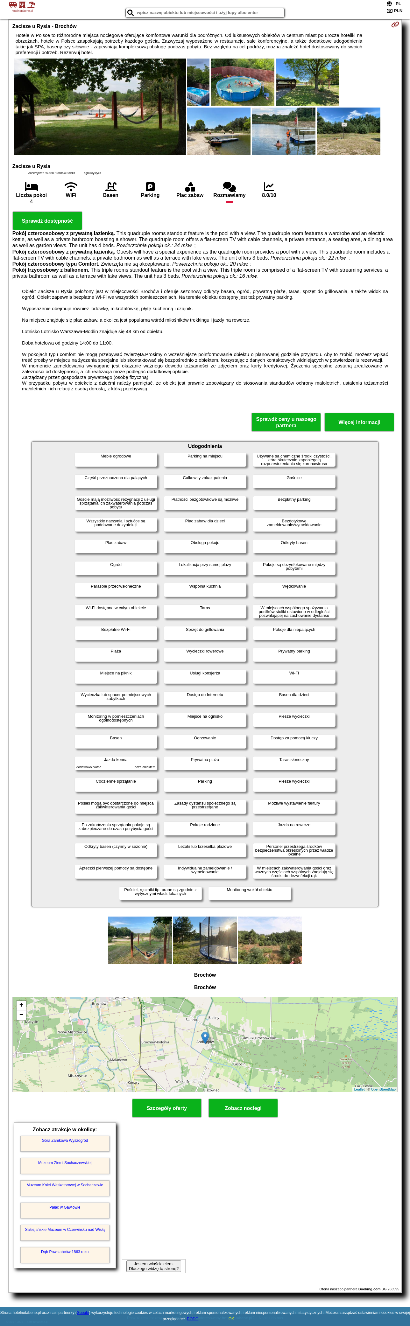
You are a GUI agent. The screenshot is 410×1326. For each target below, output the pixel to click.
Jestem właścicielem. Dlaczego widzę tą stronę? (154, 1266)
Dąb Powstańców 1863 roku (64, 1252)
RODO (192, 1319)
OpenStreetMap (383, 1089)
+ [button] (21, 1005)
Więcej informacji (359, 422)
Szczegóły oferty (167, 1108)
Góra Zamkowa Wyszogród (65, 1140)
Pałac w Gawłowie (64, 1207)
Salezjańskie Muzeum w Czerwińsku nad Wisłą (65, 1229)
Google (83, 1312)
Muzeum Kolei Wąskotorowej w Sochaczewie (64, 1185)
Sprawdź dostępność (47, 221)
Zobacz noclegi (243, 1108)
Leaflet (359, 1089)
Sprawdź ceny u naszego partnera (286, 422)
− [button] (21, 1015)
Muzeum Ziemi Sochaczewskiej (64, 1163)
